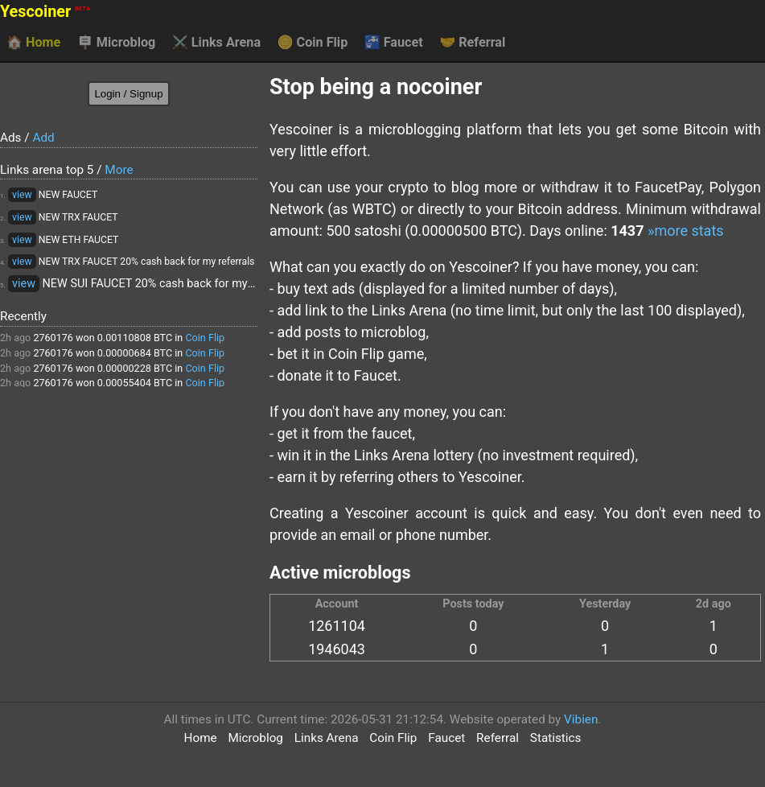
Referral (472, 42)
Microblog (116, 42)
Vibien (581, 719)
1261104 (336, 625)
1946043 (336, 649)
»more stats (686, 230)
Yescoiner (45, 11)
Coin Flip (313, 42)
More (119, 170)
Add (43, 137)
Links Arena (216, 42)
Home (33, 42)
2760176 (53, 338)
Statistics (556, 738)
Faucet (393, 42)
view (22, 194)
